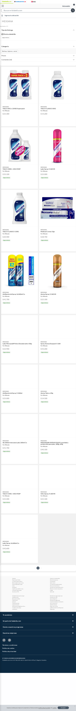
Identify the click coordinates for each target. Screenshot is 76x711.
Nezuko (14, 578)
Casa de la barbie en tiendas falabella (57, 601)
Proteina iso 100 (53, 597)
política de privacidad (44, 708)
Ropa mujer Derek (16, 579)
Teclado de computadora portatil (57, 587)
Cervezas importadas (16, 590)
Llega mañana (5, 37)
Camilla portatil (15, 603)
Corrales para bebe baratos (56, 584)
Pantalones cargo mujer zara (56, 595)
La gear (51, 590)
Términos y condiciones (9, 645)
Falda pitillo (15, 600)
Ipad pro (14, 601)
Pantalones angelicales (55, 600)
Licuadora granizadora (17, 581)
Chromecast (52, 581)
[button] (38, 10)
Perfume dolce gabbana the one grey (19, 606)
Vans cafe (52, 591)
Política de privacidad (9, 651)
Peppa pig (52, 609)
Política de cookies (8, 648)
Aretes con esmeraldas (55, 578)
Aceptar (63, 708)
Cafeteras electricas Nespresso (56, 607)
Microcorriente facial (54, 585)
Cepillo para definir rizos (17, 588)
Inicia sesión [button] (66, 6)
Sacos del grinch (53, 598)
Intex (13, 585)
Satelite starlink (53, 604)
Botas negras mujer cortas (18, 582)
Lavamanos (14, 609)
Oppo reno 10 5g (53, 606)
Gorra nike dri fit (53, 603)
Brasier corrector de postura (56, 588)
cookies (55, 708)
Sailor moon (52, 582)
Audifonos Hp (15, 597)
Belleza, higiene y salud (9, 51)
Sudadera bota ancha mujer (18, 595)
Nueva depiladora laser (17, 584)
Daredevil (14, 587)
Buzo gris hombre (16, 598)
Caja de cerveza (15, 604)
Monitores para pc (54, 579)
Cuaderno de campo (16, 607)
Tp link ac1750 (15, 591)
